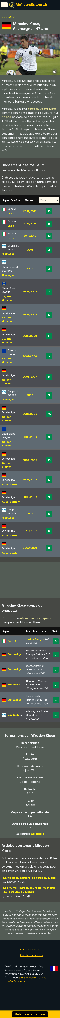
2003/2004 (30, 479)
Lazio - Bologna (35, 641)
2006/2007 (30, 376)
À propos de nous (31, 951)
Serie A (12, 643)
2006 (30, 395)
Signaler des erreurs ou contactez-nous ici (25, 981)
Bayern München (7, 298)
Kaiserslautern (11, 484)
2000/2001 (30, 548)
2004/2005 (30, 460)
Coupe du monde (18, 717)
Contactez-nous (31, 957)
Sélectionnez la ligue (30, 1014)
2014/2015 (29, 211)
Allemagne (8, 254)
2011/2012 (30, 235)
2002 (30, 513)
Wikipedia (37, 836)
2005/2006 (30, 414)
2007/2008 (30, 336)
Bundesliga (14, 656)
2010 (30, 250)
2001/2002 (30, 530)
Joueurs (8, 17)
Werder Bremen (6, 381)
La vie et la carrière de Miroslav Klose (29, 880)
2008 (29, 268)
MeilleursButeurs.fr (32, 4)
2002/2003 (30, 497)
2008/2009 (30, 291)
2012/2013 (29, 223)
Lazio (11, 213)
